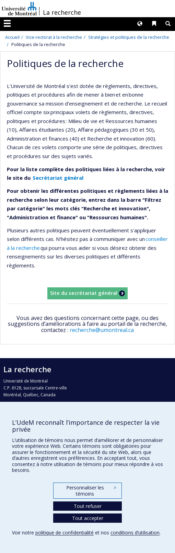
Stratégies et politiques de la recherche (128, 37)
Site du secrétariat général (83, 292)
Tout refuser (88, 506)
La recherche (62, 12)
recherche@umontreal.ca (102, 330)
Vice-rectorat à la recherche (54, 37)
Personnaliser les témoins (91, 490)
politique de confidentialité (64, 532)
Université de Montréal (19, 8)
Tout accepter (87, 518)
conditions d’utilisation (135, 532)
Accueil (12, 37)
